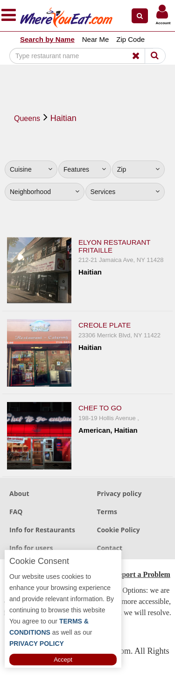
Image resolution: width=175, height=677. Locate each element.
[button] (140, 15)
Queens (27, 118)
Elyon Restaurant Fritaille (114, 246)
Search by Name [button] (47, 39)
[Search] (81, 56)
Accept (63, 659)
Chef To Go (100, 408)
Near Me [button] (95, 39)
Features (84, 169)
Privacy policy (119, 493)
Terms (107, 511)
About (19, 493)
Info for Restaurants (42, 529)
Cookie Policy (118, 529)
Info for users (31, 547)
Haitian (63, 118)
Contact (110, 547)
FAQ (16, 511)
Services (125, 191)
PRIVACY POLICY (36, 643)
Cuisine (31, 169)
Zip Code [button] (130, 39)
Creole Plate (104, 325)
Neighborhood (44, 191)
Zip (138, 169)
